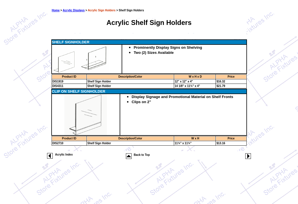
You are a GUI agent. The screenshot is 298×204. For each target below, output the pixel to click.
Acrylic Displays (73, 10)
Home (56, 10)
